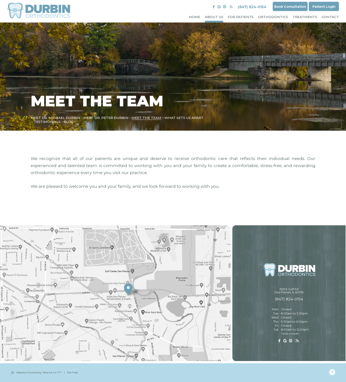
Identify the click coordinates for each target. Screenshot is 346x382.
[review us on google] (219, 7)
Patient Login (323, 7)
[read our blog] (231, 7)
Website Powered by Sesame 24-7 (36, 372)
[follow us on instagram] (224, 7)
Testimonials (47, 122)
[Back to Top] (332, 372)
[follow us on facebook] (214, 7)
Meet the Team (146, 118)
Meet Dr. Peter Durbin (105, 118)
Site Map (72, 372)
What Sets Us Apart (183, 118)
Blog (68, 122)
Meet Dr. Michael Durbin (55, 118)
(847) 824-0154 (252, 7)
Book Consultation (290, 7)
